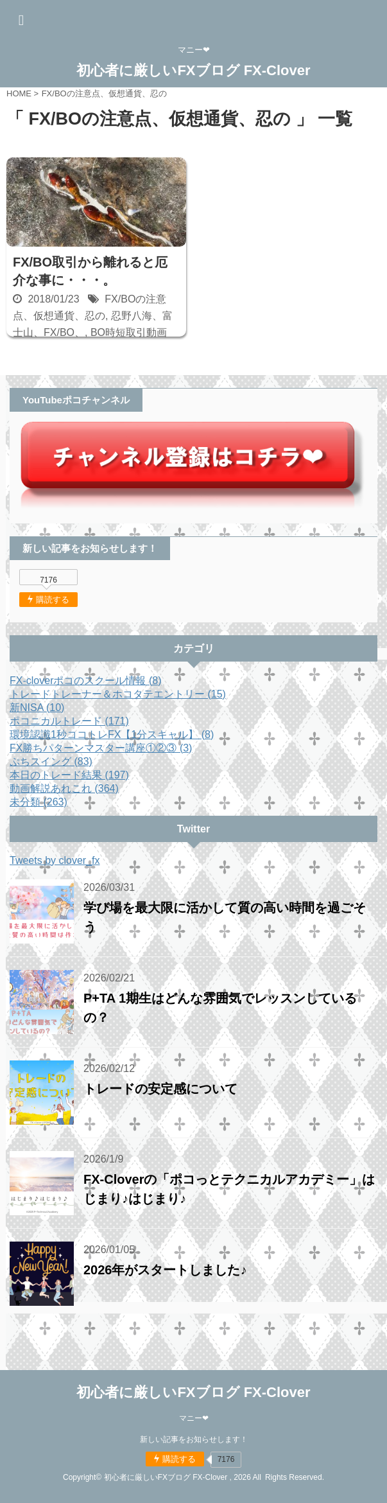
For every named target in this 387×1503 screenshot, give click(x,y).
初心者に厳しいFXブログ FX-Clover (193, 70)
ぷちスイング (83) (51, 761)
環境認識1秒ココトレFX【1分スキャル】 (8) (112, 734)
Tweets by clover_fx (55, 860)
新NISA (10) (37, 707)
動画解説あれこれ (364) (64, 788)
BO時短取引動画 (128, 332)
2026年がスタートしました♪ (165, 1270)
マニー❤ (194, 1418)
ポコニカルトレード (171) (69, 721)
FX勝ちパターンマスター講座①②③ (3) (101, 748)
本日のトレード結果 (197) (69, 774)
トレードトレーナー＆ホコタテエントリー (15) (118, 694)
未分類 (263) (38, 801)
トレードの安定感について (160, 1089)
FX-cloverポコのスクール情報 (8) (85, 680)
